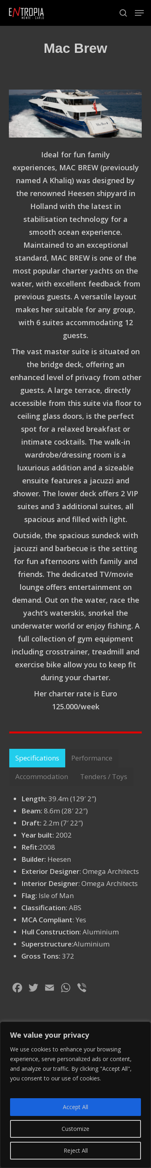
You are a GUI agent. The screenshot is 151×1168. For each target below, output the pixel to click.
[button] (139, 13)
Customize (75, 1128)
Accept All (75, 1107)
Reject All (76, 1150)
